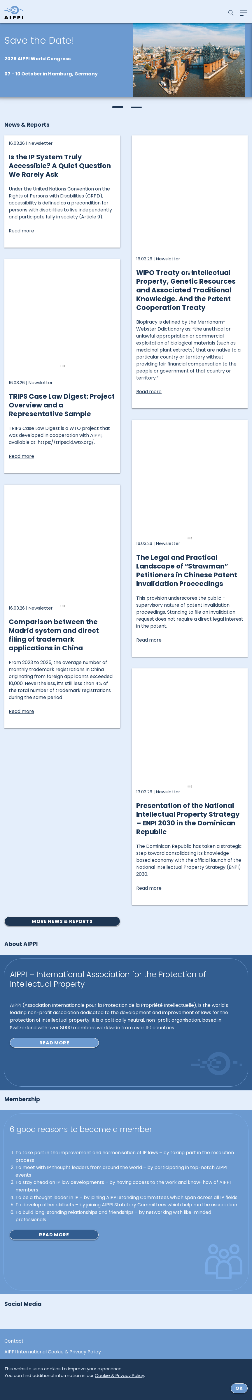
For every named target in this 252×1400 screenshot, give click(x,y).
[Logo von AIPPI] (13, 12)
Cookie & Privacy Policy (119, 1375)
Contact (14, 1341)
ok (239, 1388)
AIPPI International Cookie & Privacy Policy (52, 1352)
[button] (116, 107)
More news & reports (62, 921)
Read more (54, 1042)
